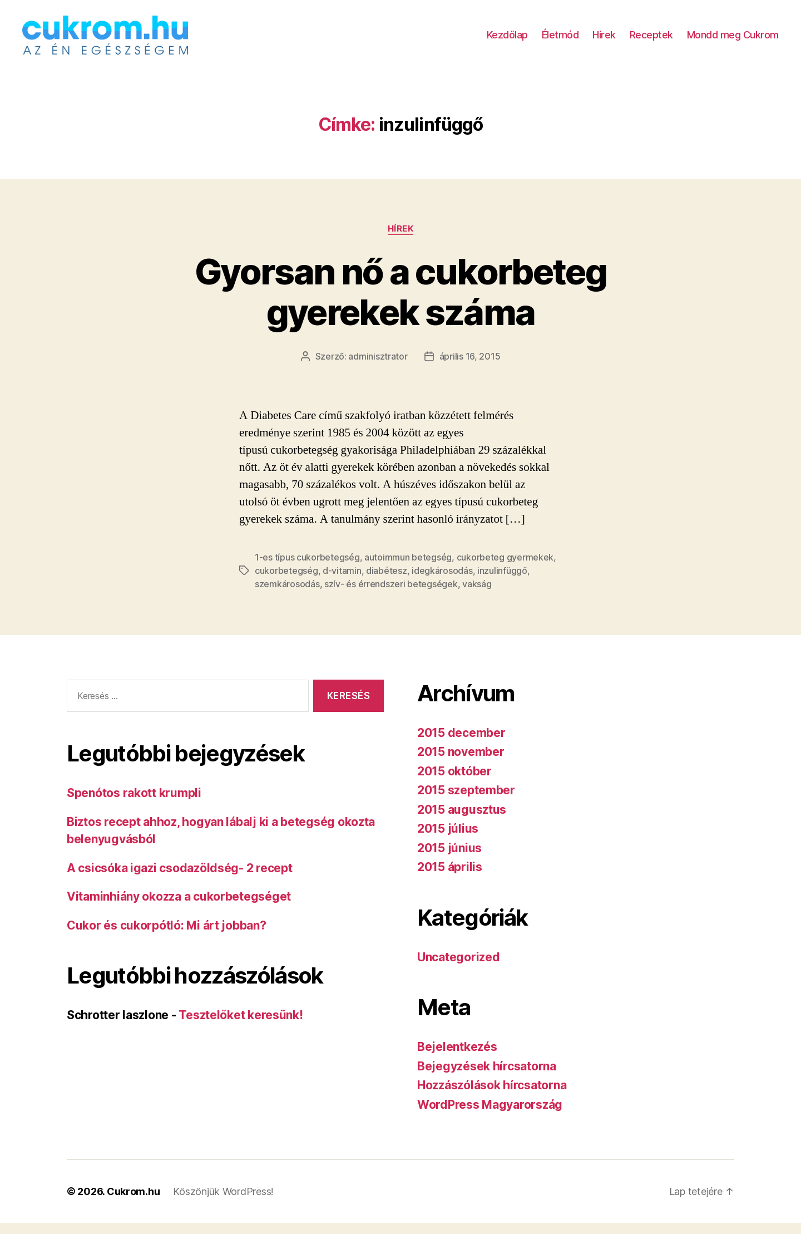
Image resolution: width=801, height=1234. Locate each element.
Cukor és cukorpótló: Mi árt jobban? (166, 936)
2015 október (454, 782)
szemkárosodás (287, 595)
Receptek (651, 40)
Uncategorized (458, 968)
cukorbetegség (286, 581)
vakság (476, 595)
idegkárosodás (442, 581)
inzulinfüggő (502, 581)
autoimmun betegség (408, 568)
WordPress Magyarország (489, 1116)
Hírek (604, 40)
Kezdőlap (507, 40)
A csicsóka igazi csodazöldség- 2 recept (179, 879)
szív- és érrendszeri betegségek (391, 595)
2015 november (461, 763)
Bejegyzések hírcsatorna (486, 1077)
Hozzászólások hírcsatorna (491, 1096)
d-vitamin (342, 581)
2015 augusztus (461, 821)
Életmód (560, 40)
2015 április (449, 878)
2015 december (461, 744)
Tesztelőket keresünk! (241, 1026)
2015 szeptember (466, 801)
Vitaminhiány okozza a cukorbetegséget (179, 908)
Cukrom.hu (133, 1202)
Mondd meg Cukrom (733, 40)
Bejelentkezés (457, 1058)
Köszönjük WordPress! (223, 1202)
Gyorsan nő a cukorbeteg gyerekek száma (400, 303)
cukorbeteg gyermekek (505, 568)
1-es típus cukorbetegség (307, 568)
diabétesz (386, 581)
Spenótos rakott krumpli (134, 804)
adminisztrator (377, 367)
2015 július (447, 840)
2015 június (449, 859)
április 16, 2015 (470, 367)
